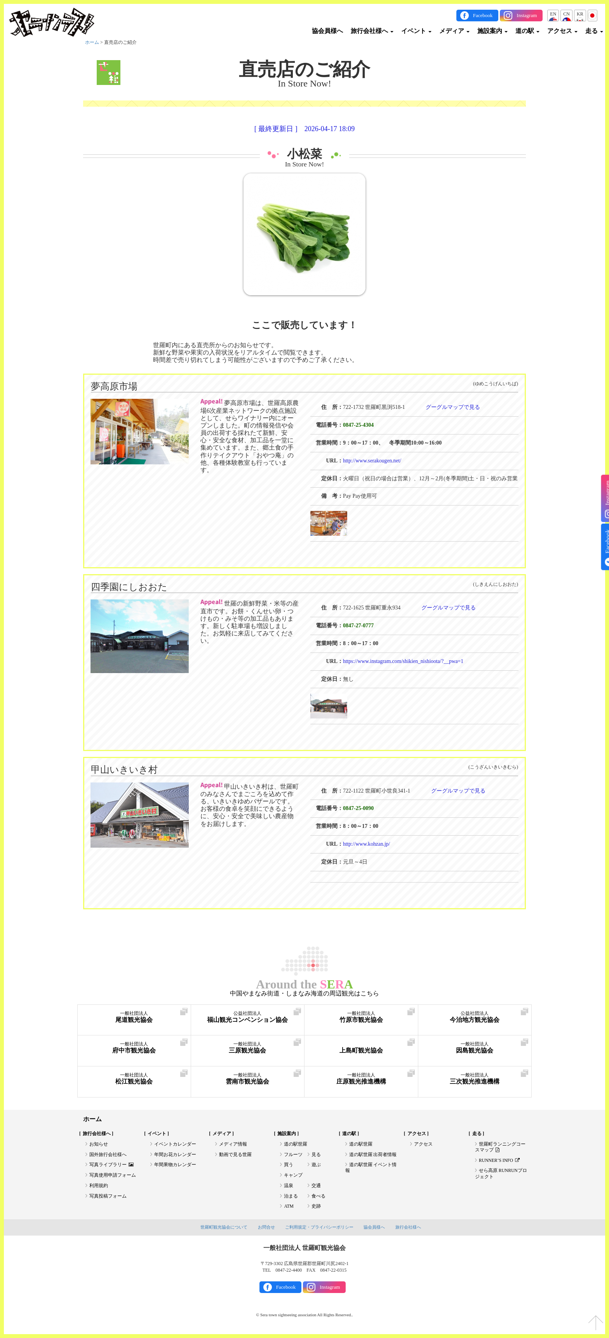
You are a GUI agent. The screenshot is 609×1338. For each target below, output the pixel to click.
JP (592, 14)
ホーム (92, 42)
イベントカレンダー (175, 1144)
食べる (318, 1198)
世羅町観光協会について (223, 1229)
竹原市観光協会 (361, 1017)
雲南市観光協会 (247, 1078)
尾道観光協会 (134, 1017)
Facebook (483, 15)
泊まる (291, 1198)
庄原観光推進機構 (361, 1078)
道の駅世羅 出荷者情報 (373, 1155)
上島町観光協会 (361, 1047)
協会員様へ (327, 31)
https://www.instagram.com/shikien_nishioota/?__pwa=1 (405, 661)
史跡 (316, 1209)
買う (288, 1165)
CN (566, 14)
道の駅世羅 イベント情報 (371, 1169)
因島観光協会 (475, 1047)
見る (316, 1155)
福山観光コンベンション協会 (247, 1017)
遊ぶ (316, 1165)
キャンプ (293, 1176)
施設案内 (492, 31)
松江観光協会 (134, 1078)
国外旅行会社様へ (108, 1155)
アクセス (562, 31)
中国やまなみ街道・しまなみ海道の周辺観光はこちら (304, 993)
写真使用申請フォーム (112, 1176)
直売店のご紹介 (304, 69)
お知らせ (98, 1144)
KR (580, 14)
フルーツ (293, 1155)
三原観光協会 (247, 1047)
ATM (289, 1209)
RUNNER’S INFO (500, 1161)
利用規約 (98, 1187)
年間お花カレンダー (175, 1155)
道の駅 (527, 31)
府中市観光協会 (134, 1047)
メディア (454, 31)
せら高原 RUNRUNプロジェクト (501, 1175)
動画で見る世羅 (235, 1155)
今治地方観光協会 (475, 1017)
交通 (316, 1187)
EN (553, 14)
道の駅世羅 (295, 1144)
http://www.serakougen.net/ (373, 460)
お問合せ (266, 1229)
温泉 (288, 1187)
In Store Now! (304, 164)
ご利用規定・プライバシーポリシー (319, 1229)
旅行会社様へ (372, 31)
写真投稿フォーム (108, 1198)
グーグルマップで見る (453, 407)
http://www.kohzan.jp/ (367, 844)
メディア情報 (233, 1144)
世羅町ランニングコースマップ (500, 1147)
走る (594, 31)
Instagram (527, 15)
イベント (416, 31)
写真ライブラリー (111, 1165)
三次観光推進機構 (475, 1078)
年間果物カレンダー (175, 1165)
